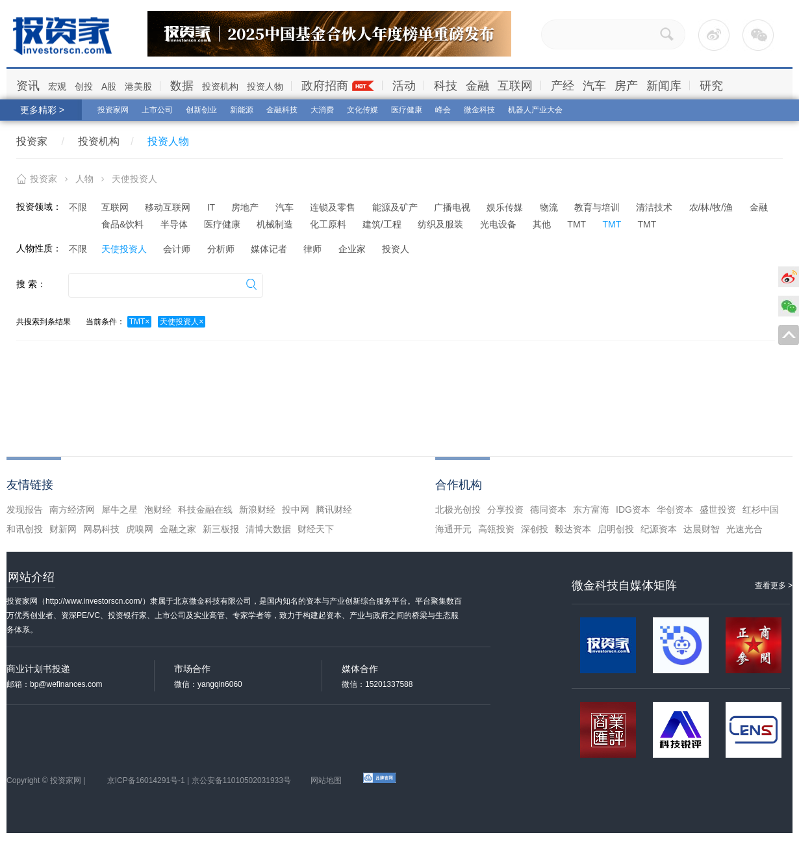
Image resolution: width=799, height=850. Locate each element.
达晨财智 (701, 529)
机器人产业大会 (535, 109)
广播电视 (452, 207)
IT (211, 207)
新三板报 (221, 529)
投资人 (395, 249)
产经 (562, 85)
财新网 (63, 529)
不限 (78, 207)
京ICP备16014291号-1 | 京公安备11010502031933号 (199, 780)
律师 (312, 249)
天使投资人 (124, 249)
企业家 (352, 249)
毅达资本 (573, 529)
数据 (182, 85)
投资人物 (265, 86)
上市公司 (157, 109)
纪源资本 (658, 529)
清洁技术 (654, 207)
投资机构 (220, 86)
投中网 (295, 509)
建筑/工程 (381, 224)
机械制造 (275, 224)
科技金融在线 (205, 509)
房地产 (245, 207)
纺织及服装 (440, 224)
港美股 (138, 86)
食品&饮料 (122, 224)
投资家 (31, 141)
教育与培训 (597, 207)
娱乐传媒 (505, 207)
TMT (576, 224)
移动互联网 (167, 207)
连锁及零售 (332, 207)
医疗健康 (406, 109)
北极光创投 (458, 509)
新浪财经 (257, 509)
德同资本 (548, 509)
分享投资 (505, 509)
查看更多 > (774, 585)
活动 (404, 85)
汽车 (594, 85)
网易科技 (101, 529)
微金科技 (479, 109)
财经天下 (316, 529)
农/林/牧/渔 (711, 207)
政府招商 (324, 85)
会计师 (176, 249)
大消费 (322, 109)
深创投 (534, 529)
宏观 (57, 86)
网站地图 (326, 780)
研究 (711, 85)
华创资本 (675, 509)
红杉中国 (760, 509)
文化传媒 (362, 109)
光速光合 (744, 529)
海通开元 (453, 529)
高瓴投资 (496, 529)
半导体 (174, 224)
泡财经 (157, 509)
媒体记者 (269, 249)
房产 (626, 85)
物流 (549, 207)
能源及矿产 (395, 207)
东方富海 (591, 509)
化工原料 (328, 224)
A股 (108, 86)
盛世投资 (718, 509)
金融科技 (282, 109)
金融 (477, 85)
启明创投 (616, 529)
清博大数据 (268, 529)
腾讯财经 (334, 509)
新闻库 (663, 85)
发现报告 (24, 509)
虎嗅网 (139, 529)
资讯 (28, 85)
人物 (84, 179)
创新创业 (201, 109)
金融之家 (178, 529)
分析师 (221, 249)
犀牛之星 (119, 509)
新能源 (241, 109)
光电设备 (498, 224)
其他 (542, 224)
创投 (84, 86)
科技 (445, 85)
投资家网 (113, 109)
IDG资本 (633, 509)
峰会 (443, 109)
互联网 (515, 85)
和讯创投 (24, 529)
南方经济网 (72, 509)
